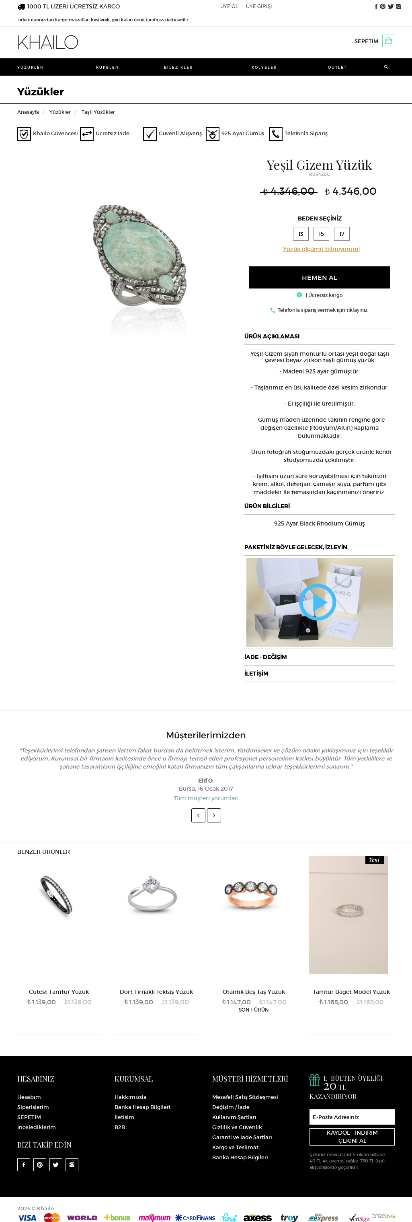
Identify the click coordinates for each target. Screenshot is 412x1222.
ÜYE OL (229, 6)
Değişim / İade (231, 1106)
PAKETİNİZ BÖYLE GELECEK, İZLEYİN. (296, 546)
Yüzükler (30, 67)
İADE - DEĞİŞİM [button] (265, 656)
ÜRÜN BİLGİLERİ (267, 505)
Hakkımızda (131, 1096)
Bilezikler (178, 67)
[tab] (319, 336)
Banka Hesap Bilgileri (142, 1106)
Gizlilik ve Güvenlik (237, 1126)
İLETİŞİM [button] (256, 672)
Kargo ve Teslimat (235, 1147)
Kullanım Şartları (234, 1116)
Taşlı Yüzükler (98, 112)
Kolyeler (264, 67)
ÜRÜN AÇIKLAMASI (271, 336)
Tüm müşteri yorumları (206, 798)
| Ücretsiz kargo (320, 295)
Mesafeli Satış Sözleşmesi (245, 1096)
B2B (120, 1126)
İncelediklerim (36, 1126)
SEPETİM (366, 41)
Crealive (383, 1214)
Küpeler (107, 67)
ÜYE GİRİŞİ (259, 6)
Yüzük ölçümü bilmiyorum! (321, 248)
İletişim (124, 1116)
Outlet (337, 67)
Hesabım (29, 1096)
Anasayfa (28, 112)
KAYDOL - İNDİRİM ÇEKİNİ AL (352, 1136)
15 (321, 233)
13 (300, 233)
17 (343, 233)
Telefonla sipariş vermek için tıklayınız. (323, 310)
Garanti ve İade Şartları (242, 1136)
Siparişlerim (33, 1106)
